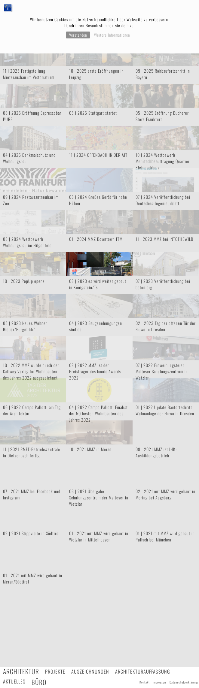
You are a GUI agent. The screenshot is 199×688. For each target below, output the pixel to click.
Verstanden (78, 35)
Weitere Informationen (112, 35)
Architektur (21, 671)
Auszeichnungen (90, 671)
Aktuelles (14, 681)
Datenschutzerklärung (184, 682)
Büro (39, 682)
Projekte (55, 671)
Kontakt (144, 682)
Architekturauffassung (142, 671)
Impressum (160, 682)
